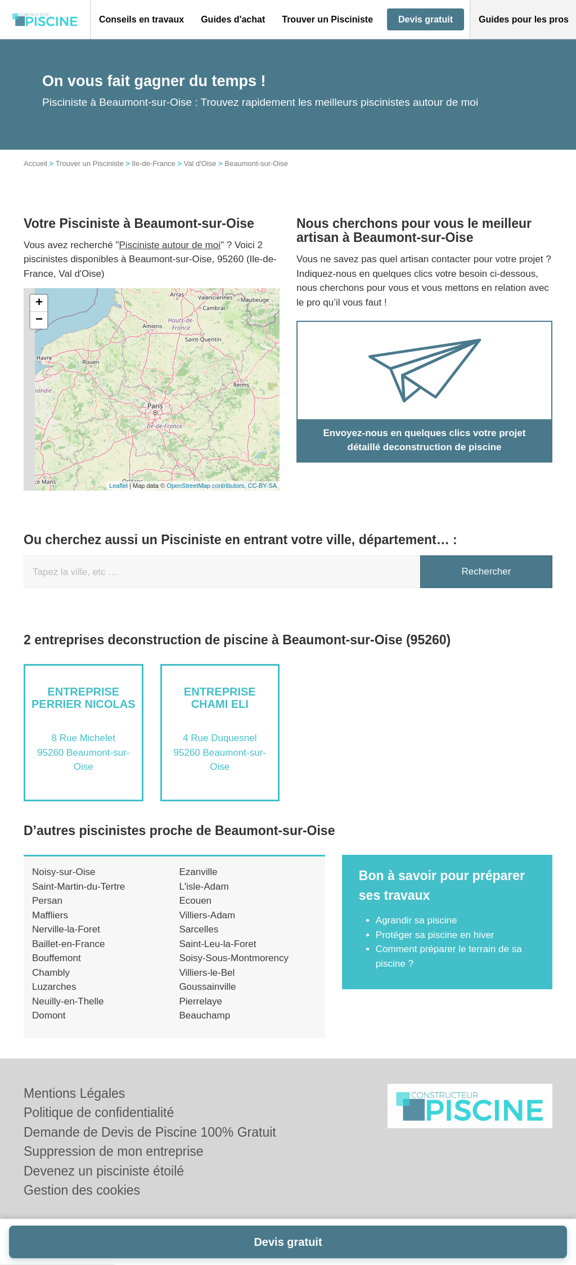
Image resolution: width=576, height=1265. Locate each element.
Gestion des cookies (82, 1190)
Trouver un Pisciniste (90, 163)
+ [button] (39, 303)
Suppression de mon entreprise (114, 1151)
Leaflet (118, 485)
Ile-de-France (153, 163)
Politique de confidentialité (99, 1112)
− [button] (39, 320)
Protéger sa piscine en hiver (435, 935)
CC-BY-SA (262, 485)
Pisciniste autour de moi (169, 245)
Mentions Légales (74, 1093)
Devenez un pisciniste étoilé (104, 1171)
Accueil (35, 163)
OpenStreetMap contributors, (207, 485)
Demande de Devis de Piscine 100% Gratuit (150, 1132)
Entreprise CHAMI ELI (220, 697)
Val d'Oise (200, 163)
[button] (141, 19)
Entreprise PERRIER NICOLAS (83, 697)
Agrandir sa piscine (416, 920)
